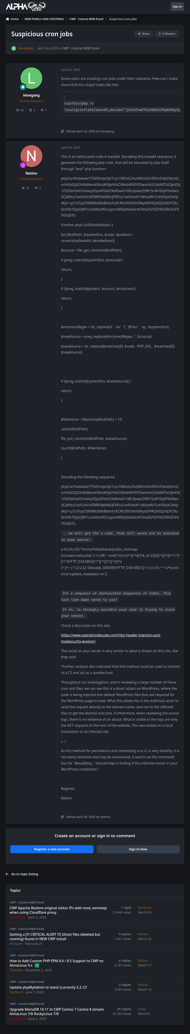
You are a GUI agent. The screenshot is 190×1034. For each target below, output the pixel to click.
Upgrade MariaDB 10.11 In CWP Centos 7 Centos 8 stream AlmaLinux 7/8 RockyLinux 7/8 (57, 1011)
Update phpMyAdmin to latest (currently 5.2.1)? (48, 987)
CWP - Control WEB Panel (80, 48)
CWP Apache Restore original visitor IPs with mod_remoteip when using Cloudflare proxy (58, 910)
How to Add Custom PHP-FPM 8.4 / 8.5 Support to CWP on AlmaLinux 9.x (57, 963)
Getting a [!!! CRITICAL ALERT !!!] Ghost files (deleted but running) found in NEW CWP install (55, 936)
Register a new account (51, 849)
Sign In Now (138, 849)
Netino (31, 173)
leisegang (31, 95)
